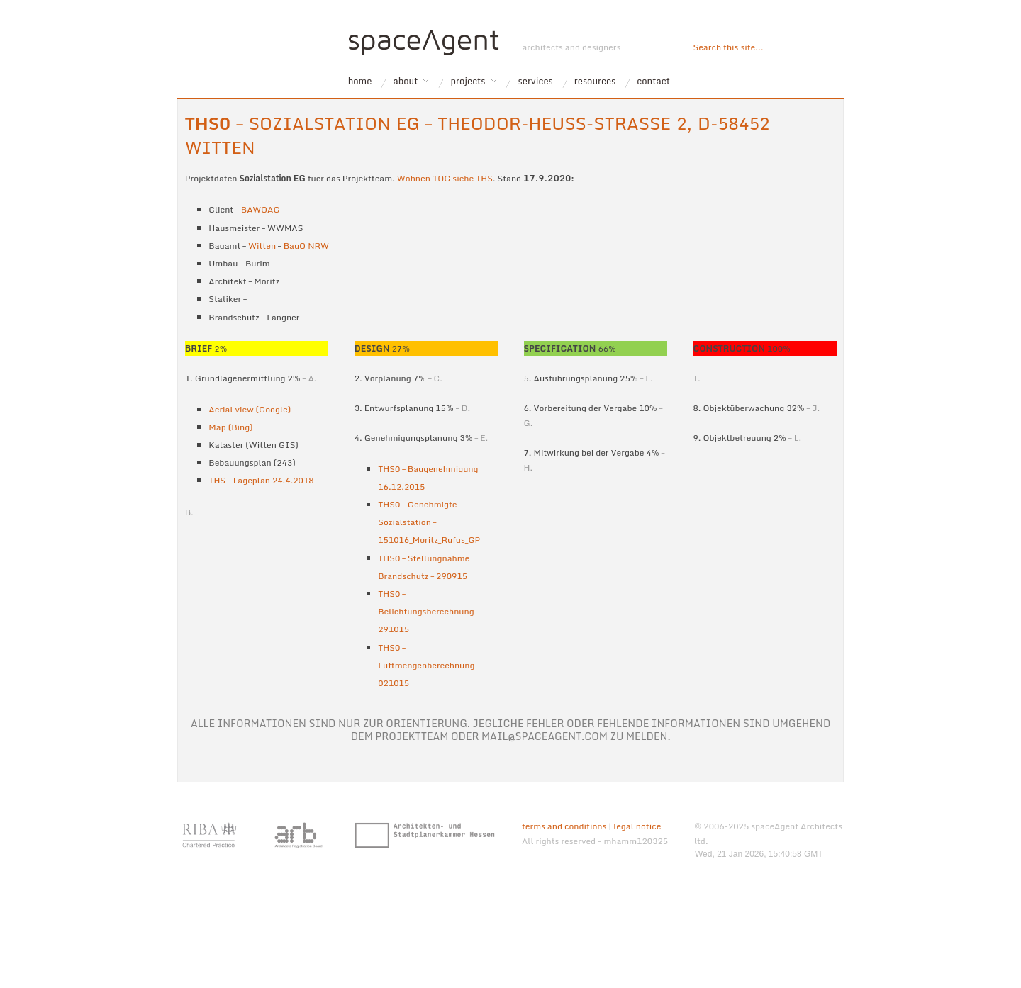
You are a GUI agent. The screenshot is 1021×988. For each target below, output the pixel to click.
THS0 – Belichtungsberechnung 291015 (426, 611)
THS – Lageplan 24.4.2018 (260, 480)
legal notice (637, 826)
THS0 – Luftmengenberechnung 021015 (426, 665)
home (360, 81)
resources (595, 81)
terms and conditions (564, 826)
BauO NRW (306, 245)
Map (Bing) (230, 427)
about (405, 81)
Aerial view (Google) (249, 409)
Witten (262, 245)
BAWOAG (260, 209)
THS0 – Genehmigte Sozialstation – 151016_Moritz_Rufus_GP (429, 522)
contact (653, 81)
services (535, 81)
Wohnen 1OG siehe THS (445, 178)
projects (468, 81)
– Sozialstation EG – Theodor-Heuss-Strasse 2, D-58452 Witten (477, 135)
